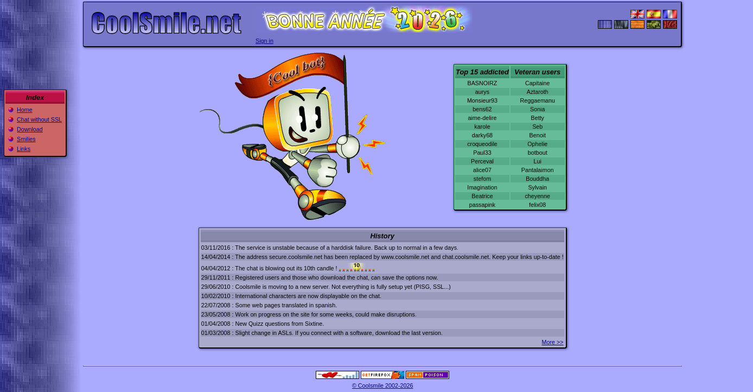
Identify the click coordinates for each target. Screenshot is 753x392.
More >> (553, 342)
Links (23, 149)
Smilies (26, 139)
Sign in (264, 40)
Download (30, 129)
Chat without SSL (39, 119)
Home (25, 109)
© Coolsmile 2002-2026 (382, 385)
